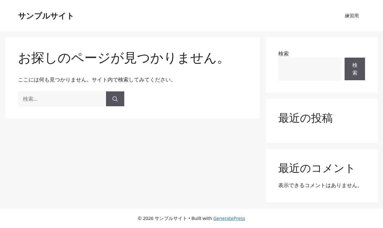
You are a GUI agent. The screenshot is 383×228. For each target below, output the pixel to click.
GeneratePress (229, 218)
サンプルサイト (46, 15)
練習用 (352, 15)
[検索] (115, 98)
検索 (283, 53)
